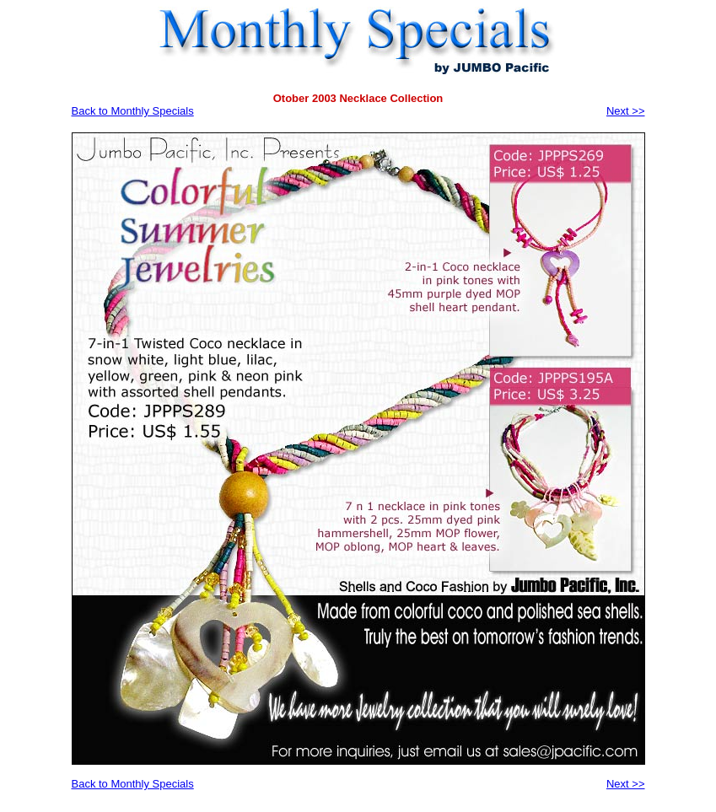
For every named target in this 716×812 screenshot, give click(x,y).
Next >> (625, 111)
